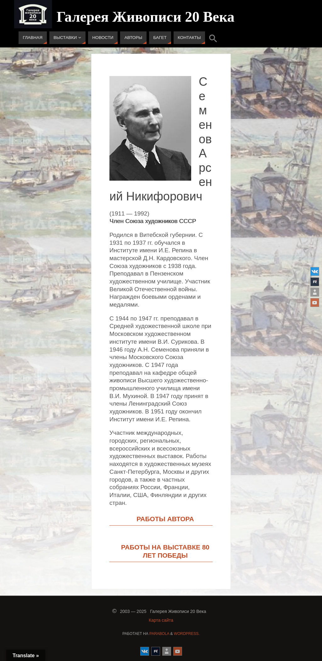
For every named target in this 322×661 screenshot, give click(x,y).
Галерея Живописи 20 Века (146, 17)
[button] (213, 37)
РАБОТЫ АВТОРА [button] (165, 518)
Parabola (159, 633)
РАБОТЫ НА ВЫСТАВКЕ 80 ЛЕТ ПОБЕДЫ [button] (165, 551)
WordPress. (187, 633)
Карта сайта (161, 620)
